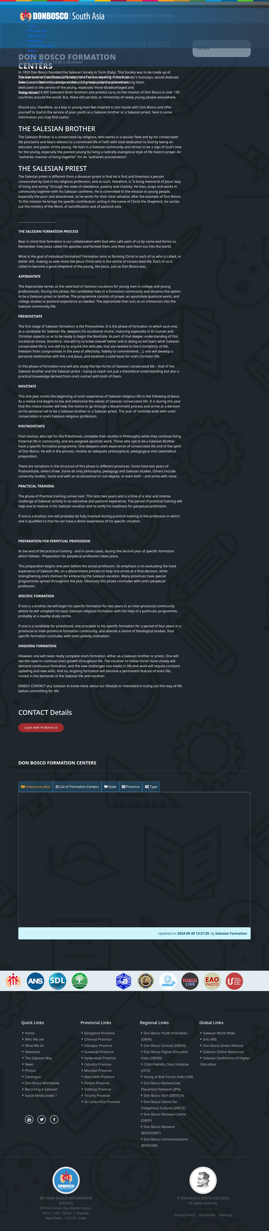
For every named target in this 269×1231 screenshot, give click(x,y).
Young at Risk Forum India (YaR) (168, 1076)
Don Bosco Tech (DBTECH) (164, 1095)
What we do (36, 36)
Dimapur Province (98, 1045)
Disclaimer (207, 1215)
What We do (34, 1045)
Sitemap (225, 1215)
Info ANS (210, 1039)
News (31, 50)
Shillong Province (97, 1089)
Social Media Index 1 (41, 1095)
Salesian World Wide (219, 1033)
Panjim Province (96, 1083)
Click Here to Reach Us (41, 727)
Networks (34, 41)
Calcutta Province (97, 1064)
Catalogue (35, 60)
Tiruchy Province (97, 1095)
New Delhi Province (99, 1076)
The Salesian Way (38, 1058)
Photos (32, 55)
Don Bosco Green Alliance (223, 1045)
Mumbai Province (98, 1070)
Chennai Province (97, 1039)
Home (32, 26)
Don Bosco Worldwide (42, 1083)
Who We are (34, 1039)
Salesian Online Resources (223, 1052)
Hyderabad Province (100, 1058)
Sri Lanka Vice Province (102, 1101)
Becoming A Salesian (41, 1089)
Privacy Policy (184, 1215)
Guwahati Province (98, 1052)
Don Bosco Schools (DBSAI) (165, 1045)
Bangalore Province (99, 1033)
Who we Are (36, 31)
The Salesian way (40, 45)
